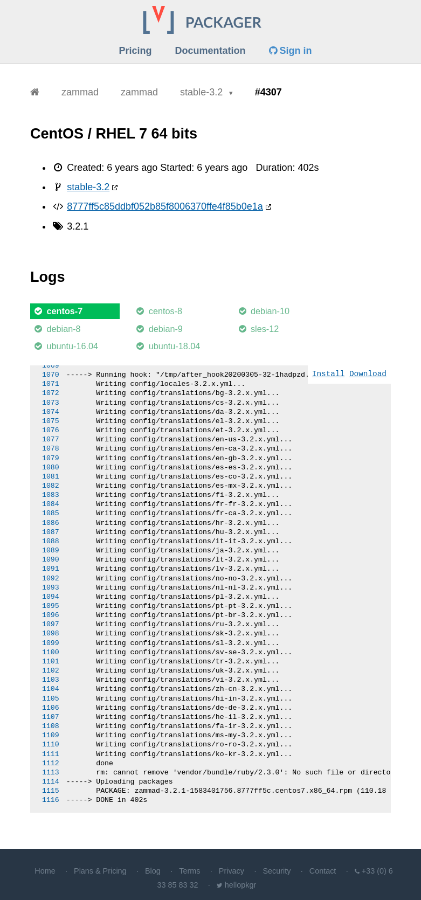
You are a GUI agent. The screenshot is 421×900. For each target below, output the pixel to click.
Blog (153, 871)
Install (328, 374)
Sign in (290, 50)
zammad (80, 92)
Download (368, 374)
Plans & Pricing (100, 871)
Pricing (135, 50)
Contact (322, 871)
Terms (189, 871)
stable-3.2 (202, 92)
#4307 (268, 92)
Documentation (210, 50)
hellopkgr (240, 885)
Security (277, 871)
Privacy (231, 871)
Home (44, 871)
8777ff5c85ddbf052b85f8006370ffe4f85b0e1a (165, 206)
